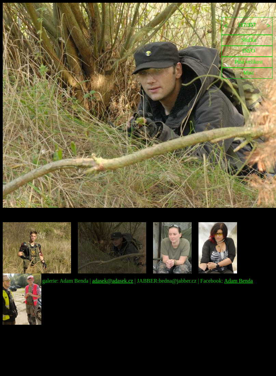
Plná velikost (248, 62)
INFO (248, 51)
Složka (248, 40)
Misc (248, 73)
